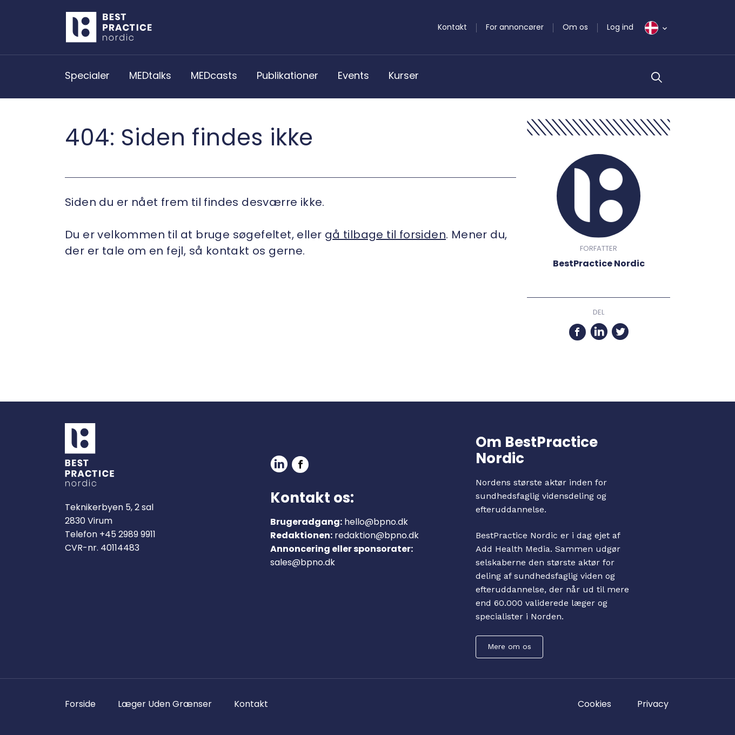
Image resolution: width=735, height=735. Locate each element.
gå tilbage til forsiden (385, 234)
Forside (80, 704)
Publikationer (287, 75)
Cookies (594, 704)
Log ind (620, 27)
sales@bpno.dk (302, 562)
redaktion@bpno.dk (377, 535)
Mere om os (509, 646)
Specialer (87, 75)
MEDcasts (214, 75)
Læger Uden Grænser (165, 704)
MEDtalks (150, 75)
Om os (575, 27)
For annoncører (515, 27)
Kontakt (452, 27)
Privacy (653, 704)
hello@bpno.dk (376, 522)
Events (353, 75)
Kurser (404, 75)
